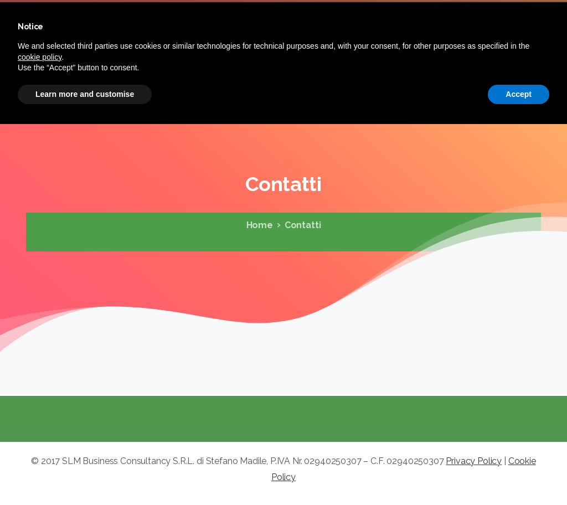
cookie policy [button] (39, 57)
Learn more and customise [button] (84, 94)
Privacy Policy (474, 461)
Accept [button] (519, 94)
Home (259, 225)
